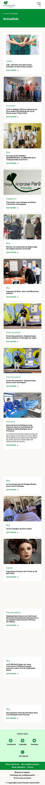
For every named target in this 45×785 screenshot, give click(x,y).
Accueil (6, 13)
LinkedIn (23, 745)
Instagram (23, 756)
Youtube (34, 745)
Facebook (11, 745)
